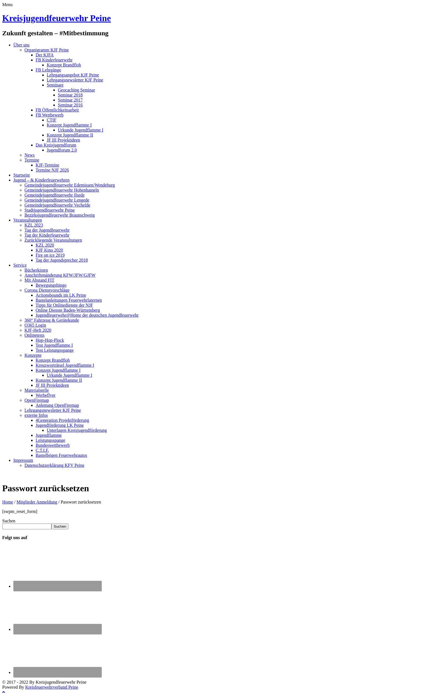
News (29, 155)
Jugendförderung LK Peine (60, 425)
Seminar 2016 (70, 105)
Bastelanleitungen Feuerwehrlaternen (69, 300)
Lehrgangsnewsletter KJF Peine (75, 80)
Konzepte (32, 355)
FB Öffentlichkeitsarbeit (57, 110)
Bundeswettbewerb (53, 445)
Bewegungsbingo (51, 285)
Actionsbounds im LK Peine (61, 295)
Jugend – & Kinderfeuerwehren (41, 180)
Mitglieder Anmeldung (37, 502)
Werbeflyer (46, 395)
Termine (31, 160)
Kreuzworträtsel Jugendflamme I (65, 365)
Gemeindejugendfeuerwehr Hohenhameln (61, 190)
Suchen (8, 521)
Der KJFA (45, 55)
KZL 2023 (33, 225)
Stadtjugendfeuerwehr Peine (49, 210)
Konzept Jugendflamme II (70, 135)
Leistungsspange (50, 440)
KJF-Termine (47, 165)
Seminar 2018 (70, 95)
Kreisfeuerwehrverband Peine (51, 687)
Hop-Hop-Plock (50, 340)
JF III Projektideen (63, 140)
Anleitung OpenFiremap (57, 405)
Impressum (23, 460)
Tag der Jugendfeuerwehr (47, 230)
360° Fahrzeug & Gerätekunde (51, 320)
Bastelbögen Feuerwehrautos (61, 455)
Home (7, 502)
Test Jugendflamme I (54, 345)
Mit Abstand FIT (39, 280)
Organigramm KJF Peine (46, 50)
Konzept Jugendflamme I (69, 125)
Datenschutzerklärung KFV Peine (54, 465)
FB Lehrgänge (48, 70)
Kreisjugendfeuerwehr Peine (56, 18)
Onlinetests (34, 335)
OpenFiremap (36, 400)
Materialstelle (36, 390)
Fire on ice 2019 (50, 255)
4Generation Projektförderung (62, 420)
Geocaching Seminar (76, 90)
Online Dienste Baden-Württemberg (68, 310)
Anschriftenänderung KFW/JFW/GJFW (60, 275)
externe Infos (36, 415)
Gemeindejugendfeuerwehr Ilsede (54, 195)
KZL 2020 (45, 245)
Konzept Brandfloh (64, 65)
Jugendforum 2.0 (62, 150)
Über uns (21, 45)
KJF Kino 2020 (49, 250)
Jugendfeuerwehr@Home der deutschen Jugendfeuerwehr (87, 315)
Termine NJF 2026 (52, 170)
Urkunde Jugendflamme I (80, 130)
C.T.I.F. (42, 450)
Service (20, 265)
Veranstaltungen (27, 220)
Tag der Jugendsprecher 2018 (62, 260)
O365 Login (35, 325)
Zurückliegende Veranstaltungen (53, 240)
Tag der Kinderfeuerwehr (46, 235)
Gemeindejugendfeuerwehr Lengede (56, 200)
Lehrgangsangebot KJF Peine (73, 75)
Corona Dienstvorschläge (47, 290)
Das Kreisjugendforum (56, 145)
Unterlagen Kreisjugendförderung (77, 430)
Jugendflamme (49, 435)
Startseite (21, 175)
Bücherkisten (36, 270)
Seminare (55, 85)
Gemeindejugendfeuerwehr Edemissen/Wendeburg (69, 185)
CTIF (51, 120)
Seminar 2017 (70, 100)
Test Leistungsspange (55, 350)
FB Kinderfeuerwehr (54, 60)
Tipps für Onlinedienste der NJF (64, 305)
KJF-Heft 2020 (37, 330)
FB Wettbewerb (49, 115)
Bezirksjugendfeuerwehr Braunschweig (59, 215)
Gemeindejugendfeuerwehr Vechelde (57, 205)
